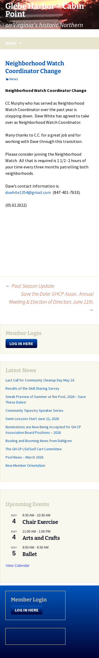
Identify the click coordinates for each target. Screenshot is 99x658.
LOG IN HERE (21, 343)
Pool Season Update (29, 285)
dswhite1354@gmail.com (28, 192)
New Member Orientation (25, 465)
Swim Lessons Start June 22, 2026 (32, 418)
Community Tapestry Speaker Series (35, 410)
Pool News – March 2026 (24, 457)
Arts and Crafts (41, 538)
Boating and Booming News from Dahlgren (39, 440)
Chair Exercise (40, 522)
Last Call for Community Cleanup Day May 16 (40, 380)
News (14, 79)
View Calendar (18, 565)
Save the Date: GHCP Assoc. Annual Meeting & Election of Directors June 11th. (51, 301)
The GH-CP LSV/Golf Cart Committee (34, 449)
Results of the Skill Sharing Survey (32, 388)
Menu (11, 43)
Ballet (29, 554)
